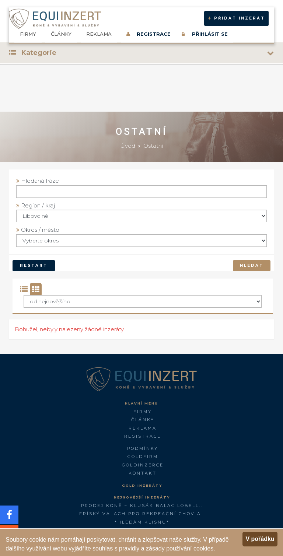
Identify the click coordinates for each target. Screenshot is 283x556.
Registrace (142, 436)
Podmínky (142, 448)
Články (61, 34)
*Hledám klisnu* (142, 522)
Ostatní (153, 145)
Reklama (99, 34)
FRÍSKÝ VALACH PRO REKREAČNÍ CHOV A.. (142, 513)
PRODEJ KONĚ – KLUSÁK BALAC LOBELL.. (142, 505)
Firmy (28, 34)
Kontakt (143, 473)
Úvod (127, 145)
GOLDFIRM (142, 456)
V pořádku (259, 539)
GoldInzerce (143, 465)
